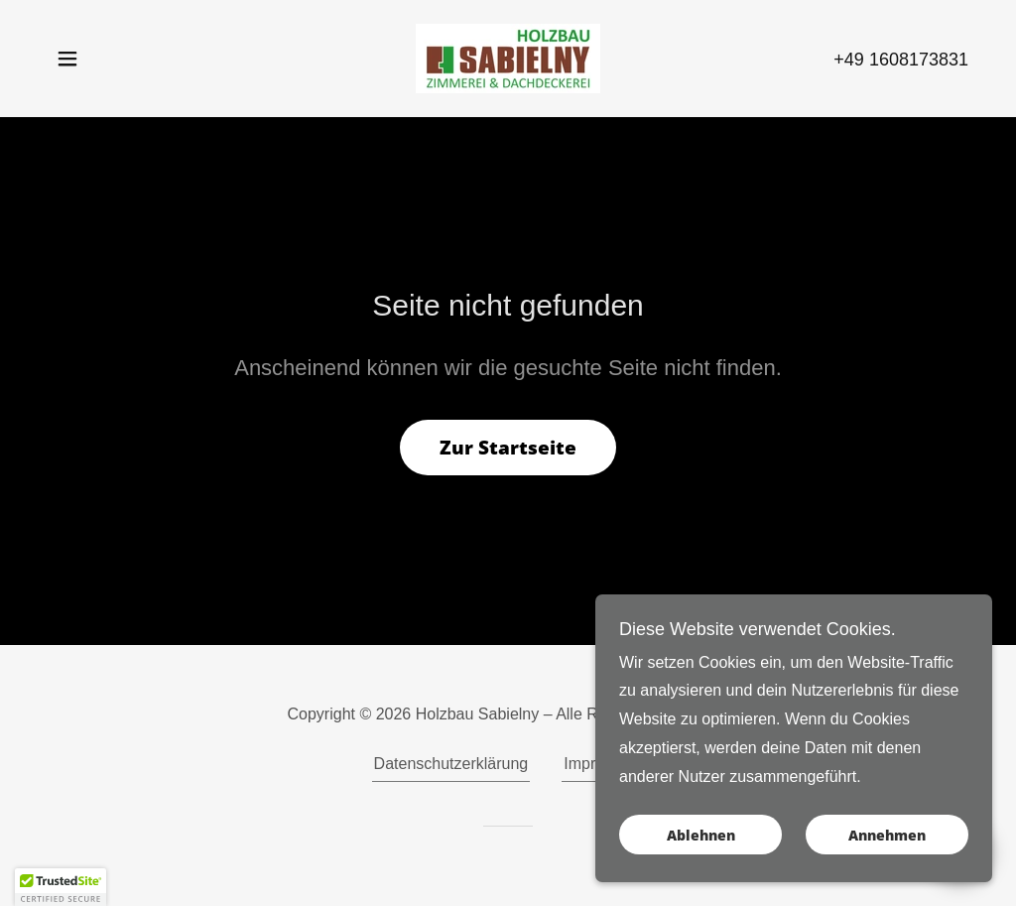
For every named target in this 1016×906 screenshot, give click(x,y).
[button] (67, 58)
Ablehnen (701, 835)
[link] (508, 57)
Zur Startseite (508, 447)
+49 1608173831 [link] (900, 59)
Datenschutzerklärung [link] (451, 763)
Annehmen (887, 835)
